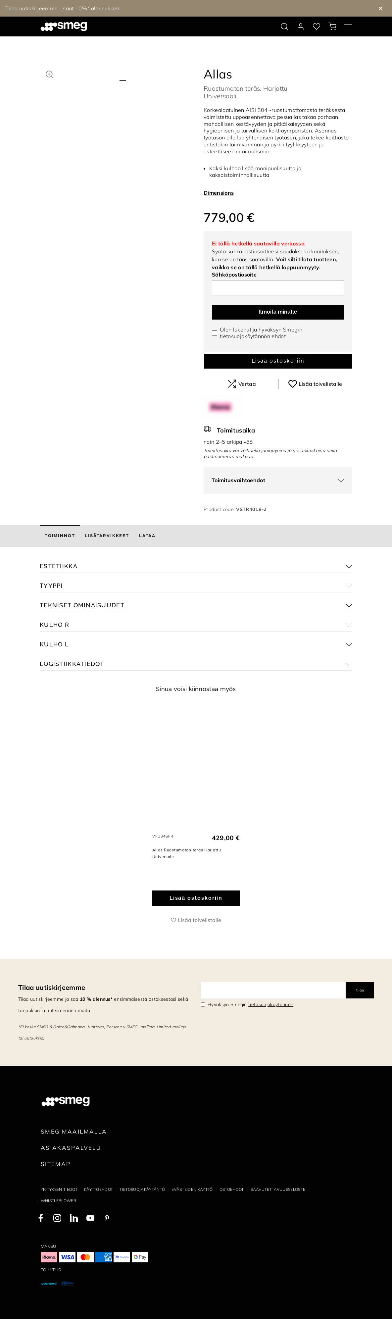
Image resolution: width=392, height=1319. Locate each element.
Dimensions (219, 192)
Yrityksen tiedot (59, 1189)
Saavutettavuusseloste (278, 1189)
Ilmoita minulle (278, 312)
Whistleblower (58, 1200)
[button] (49, 73)
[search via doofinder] (284, 26)
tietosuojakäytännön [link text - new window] (270, 1004)
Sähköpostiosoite (234, 274)
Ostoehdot (232, 1189)
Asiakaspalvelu (71, 1147)
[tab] (60, 536)
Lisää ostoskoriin (278, 361)
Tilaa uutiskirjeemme (51, 987)
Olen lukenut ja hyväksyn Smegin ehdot (261, 332)
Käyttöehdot (98, 1189)
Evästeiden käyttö (192, 1189)
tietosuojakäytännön (245, 336)
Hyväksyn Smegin (250, 1004)
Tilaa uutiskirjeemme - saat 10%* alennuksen (62, 8)
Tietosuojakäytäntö (142, 1189)
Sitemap (56, 1163)
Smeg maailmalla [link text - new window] (74, 1131)
